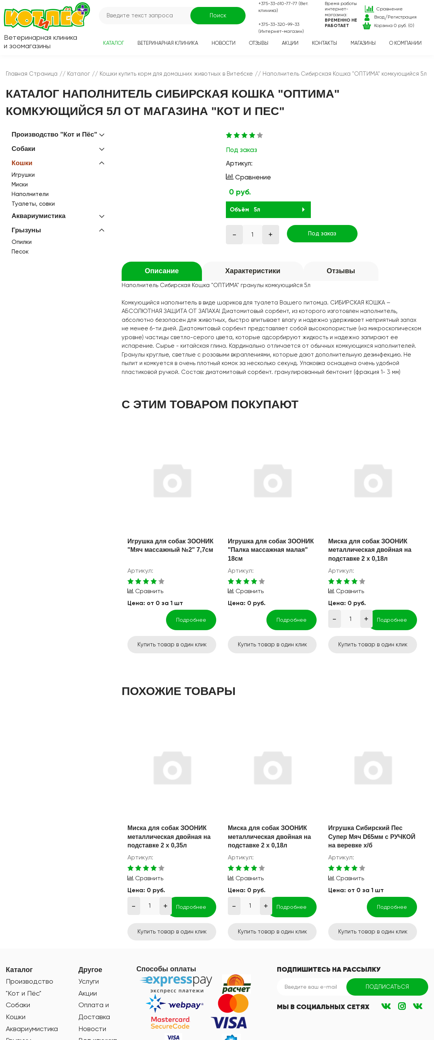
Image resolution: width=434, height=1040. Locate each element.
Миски (20, 184)
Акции (290, 43)
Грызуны (26, 230)
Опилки (22, 241)
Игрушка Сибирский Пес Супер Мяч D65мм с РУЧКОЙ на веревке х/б (371, 837)
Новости (224, 43)
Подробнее (191, 620)
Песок (20, 251)
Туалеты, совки (33, 203)
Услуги (88, 981)
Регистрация (402, 17)
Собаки (24, 148)
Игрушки (23, 174)
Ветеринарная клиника (167, 43)
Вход (379, 17)
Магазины (363, 43)
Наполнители (30, 194)
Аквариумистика (39, 216)
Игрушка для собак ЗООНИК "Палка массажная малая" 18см (271, 550)
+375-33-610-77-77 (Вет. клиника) (283, 7)
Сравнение (389, 9)
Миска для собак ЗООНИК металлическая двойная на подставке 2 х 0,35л (168, 837)
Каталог (113, 43)
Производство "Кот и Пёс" (54, 134)
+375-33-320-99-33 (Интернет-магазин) (281, 28)
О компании (405, 43)
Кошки (22, 163)
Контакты (324, 43)
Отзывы (258, 43)
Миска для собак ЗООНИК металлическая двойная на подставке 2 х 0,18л (369, 550)
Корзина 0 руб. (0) (394, 25)
